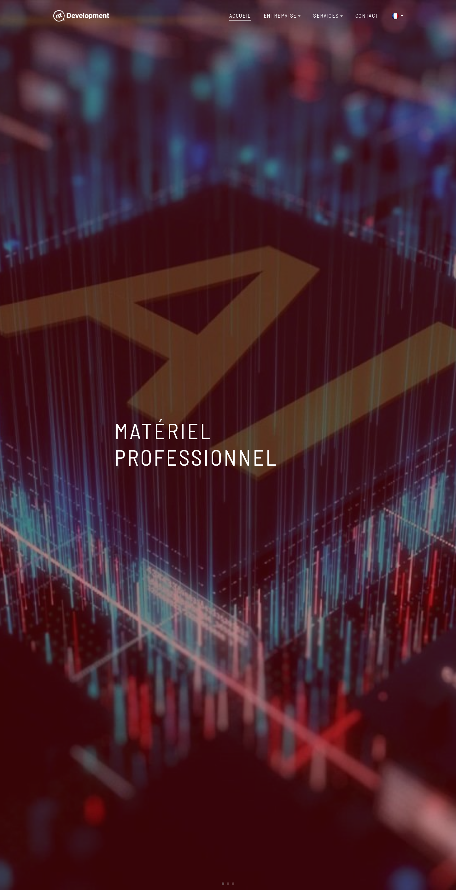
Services (326, 15)
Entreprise (280, 15)
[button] (223, 883)
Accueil (240, 15)
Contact (367, 15)
